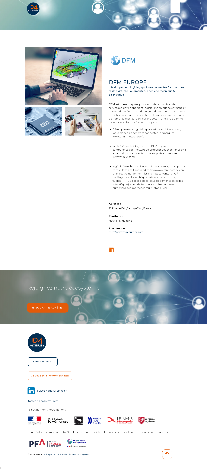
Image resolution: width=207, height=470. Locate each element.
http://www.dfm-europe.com (126, 232)
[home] (33, 7)
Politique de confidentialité (57, 454)
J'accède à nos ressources (43, 401)
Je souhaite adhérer (48, 307)
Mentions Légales (80, 454)
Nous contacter (42, 361)
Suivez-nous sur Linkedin (52, 390)
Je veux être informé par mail (50, 375)
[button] (175, 6)
